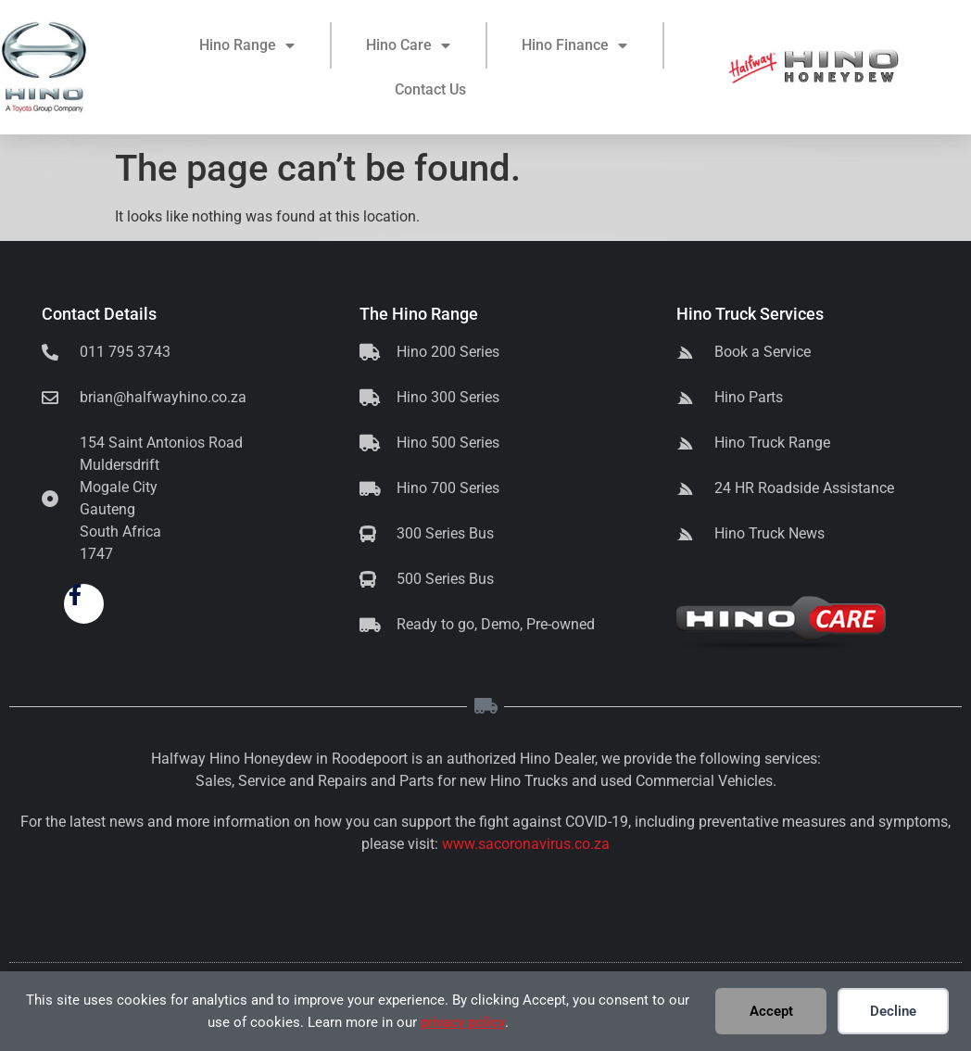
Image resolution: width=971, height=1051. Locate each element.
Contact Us (430, 92)
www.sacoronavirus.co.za (526, 844)
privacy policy (463, 1022)
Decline (893, 1011)
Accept (771, 1011)
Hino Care (408, 48)
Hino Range (247, 48)
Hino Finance (574, 48)
